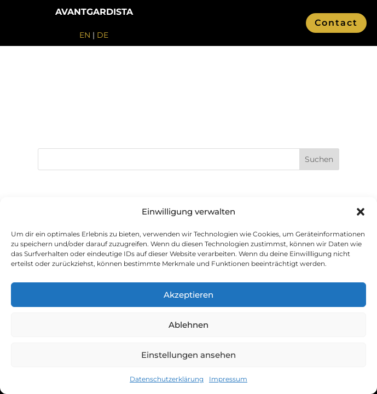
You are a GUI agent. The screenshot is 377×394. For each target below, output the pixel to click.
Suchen (319, 159)
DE (102, 35)
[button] (360, 211)
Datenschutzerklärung (167, 379)
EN (84, 35)
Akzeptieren (188, 294)
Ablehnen (188, 325)
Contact (336, 23)
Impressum (228, 379)
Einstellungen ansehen (188, 355)
